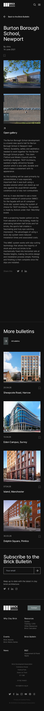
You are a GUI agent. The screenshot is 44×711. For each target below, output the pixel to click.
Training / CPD (29, 624)
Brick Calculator (30, 628)
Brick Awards (8, 640)
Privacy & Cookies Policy (22, 700)
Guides (27, 621)
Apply (26, 656)
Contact (34, 608)
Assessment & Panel (32, 653)
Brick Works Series (11, 642)
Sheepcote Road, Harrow (17, 392)
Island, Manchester (14, 491)
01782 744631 (22, 680)
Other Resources (30, 626)
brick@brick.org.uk (22, 686)
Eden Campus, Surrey (15, 442)
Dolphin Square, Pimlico (16, 541)
